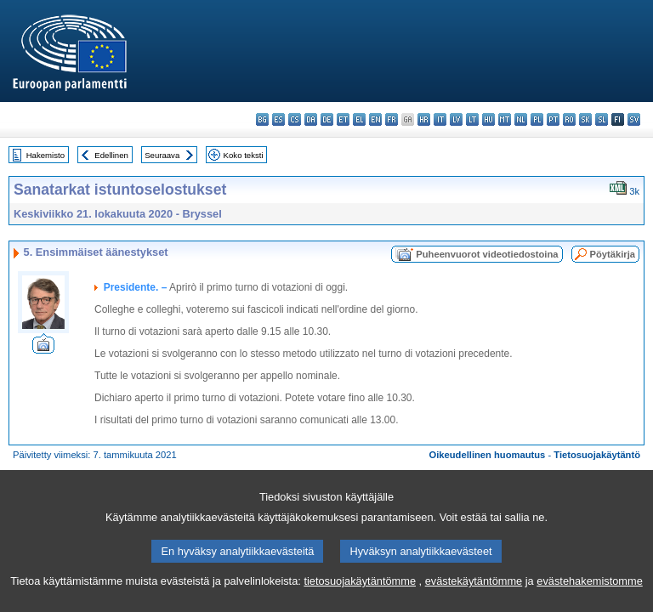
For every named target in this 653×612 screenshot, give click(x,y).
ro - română (569, 119)
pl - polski (537, 119)
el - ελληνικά (359, 119)
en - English (375, 119)
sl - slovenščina (601, 119)
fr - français (391, 119)
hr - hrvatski (423, 119)
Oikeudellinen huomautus (487, 455)
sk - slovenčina (585, 119)
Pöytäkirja (612, 254)
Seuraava (162, 155)
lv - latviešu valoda (456, 119)
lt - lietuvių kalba (472, 119)
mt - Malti (504, 119)
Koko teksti (244, 155)
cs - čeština (294, 119)
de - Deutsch (327, 119)
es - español (278, 119)
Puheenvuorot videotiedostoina (487, 254)
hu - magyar (488, 119)
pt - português (553, 119)
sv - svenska (633, 119)
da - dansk (310, 119)
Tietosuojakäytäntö (597, 455)
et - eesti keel (343, 119)
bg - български (262, 119)
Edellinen (111, 155)
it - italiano (440, 119)
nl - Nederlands (520, 119)
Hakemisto (45, 155)
